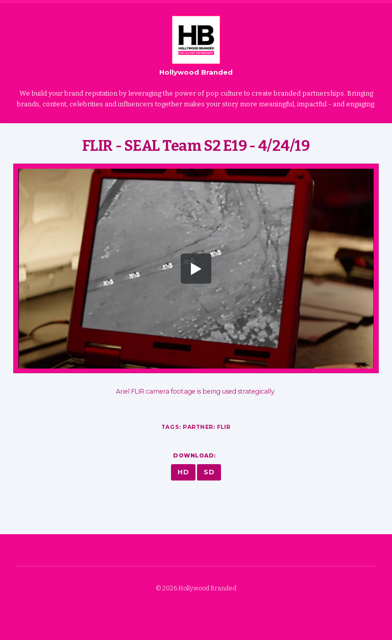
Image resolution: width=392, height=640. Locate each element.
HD (183, 472)
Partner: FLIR (207, 427)
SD (209, 472)
